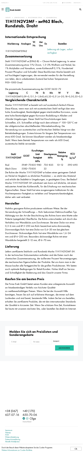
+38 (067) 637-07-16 (12, 413)
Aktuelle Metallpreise (12, 441)
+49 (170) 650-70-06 (50, 3)
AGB (7, 435)
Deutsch (77, 3)
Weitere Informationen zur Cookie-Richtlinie (17, 450)
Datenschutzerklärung (12, 439)
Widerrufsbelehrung (12, 437)
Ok (76, 448)
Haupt (8, 17)
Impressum (8, 430)
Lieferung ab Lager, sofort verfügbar (60, 51)
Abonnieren (64, 348)
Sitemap (8, 432)
